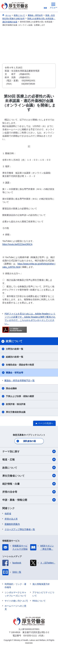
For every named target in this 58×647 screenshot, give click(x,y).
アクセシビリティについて (43, 594)
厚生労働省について (29, 475)
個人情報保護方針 (41, 584)
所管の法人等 (11, 519)
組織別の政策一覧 (14, 357)
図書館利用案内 (12, 524)
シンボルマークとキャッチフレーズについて (15, 594)
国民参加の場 (29, 441)
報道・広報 (29, 459)
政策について (29, 467)
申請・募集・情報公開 (29, 500)
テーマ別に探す (29, 451)
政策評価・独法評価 (15, 404)
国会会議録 (11, 388)
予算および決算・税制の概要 (20, 396)
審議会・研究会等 (14, 372)
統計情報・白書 (29, 483)
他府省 (8, 513)
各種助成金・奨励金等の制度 (20, 364)
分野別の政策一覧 (14, 349)
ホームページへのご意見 (15, 607)
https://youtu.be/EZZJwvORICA (17, 244)
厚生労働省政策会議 (15, 412)
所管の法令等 (29, 491)
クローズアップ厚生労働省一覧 (20, 529)
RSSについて (39, 601)
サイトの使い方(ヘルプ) (16, 601)
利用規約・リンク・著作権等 (15, 586)
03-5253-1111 (30, 635)
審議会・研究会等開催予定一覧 (19, 380)
